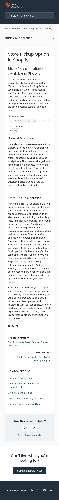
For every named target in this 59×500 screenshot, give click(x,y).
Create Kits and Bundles (20, 393)
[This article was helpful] (25, 428)
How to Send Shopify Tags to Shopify (26, 398)
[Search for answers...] (29, 15)
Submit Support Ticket (29, 470)
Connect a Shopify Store (20, 378)
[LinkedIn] (17, 326)
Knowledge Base (32, 29)
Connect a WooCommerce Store (24, 404)
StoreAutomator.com (16, 490)
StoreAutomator (12, 29)
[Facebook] (9, 326)
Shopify (48, 29)
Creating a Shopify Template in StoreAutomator (23, 385)
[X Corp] (13, 326)
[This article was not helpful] (33, 428)
